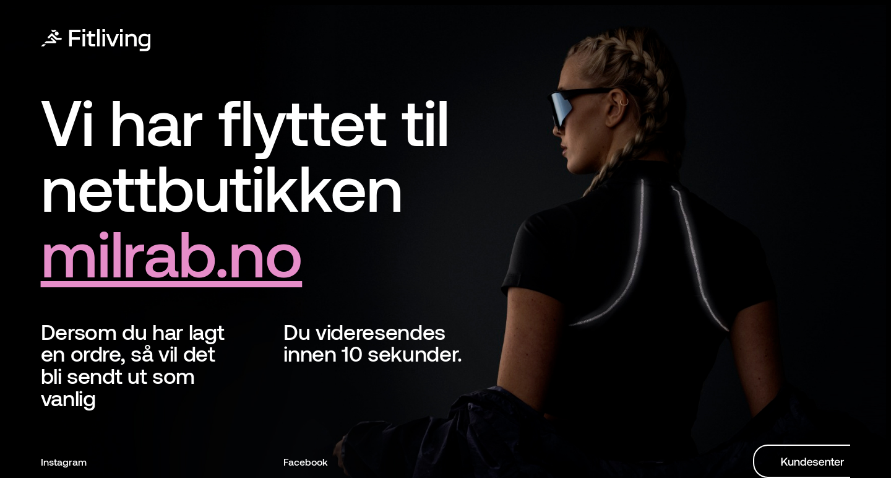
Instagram (64, 461)
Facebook (305, 461)
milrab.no (172, 251)
